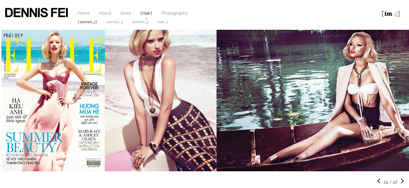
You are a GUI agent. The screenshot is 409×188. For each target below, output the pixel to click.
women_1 (88, 22)
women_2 (114, 22)
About (105, 13)
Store (125, 13)
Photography (174, 13)
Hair (146, 13)
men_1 (162, 22)
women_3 (140, 22)
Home (83, 13)
